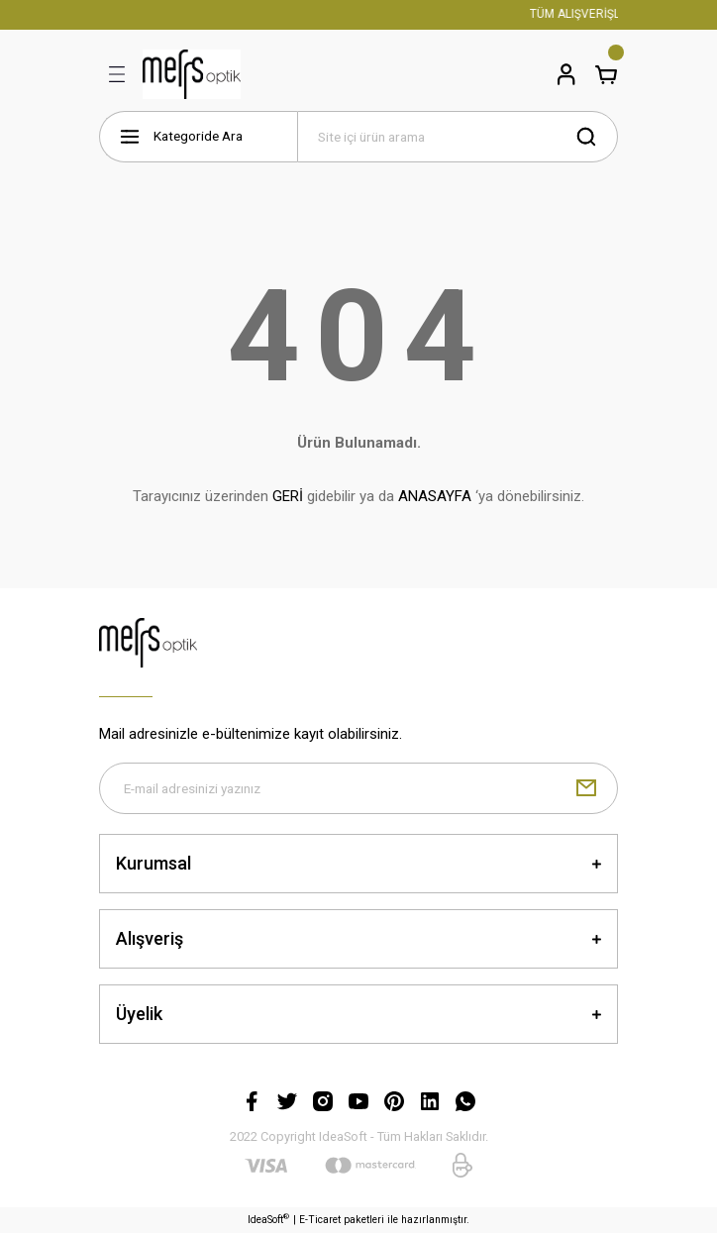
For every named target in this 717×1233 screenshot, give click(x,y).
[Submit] (586, 788)
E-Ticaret (320, 1219)
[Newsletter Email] (358, 788)
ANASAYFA (434, 496)
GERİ (287, 496)
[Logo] (192, 74)
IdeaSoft (268, 1218)
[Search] (457, 136)
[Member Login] (566, 74)
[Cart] (606, 74)
